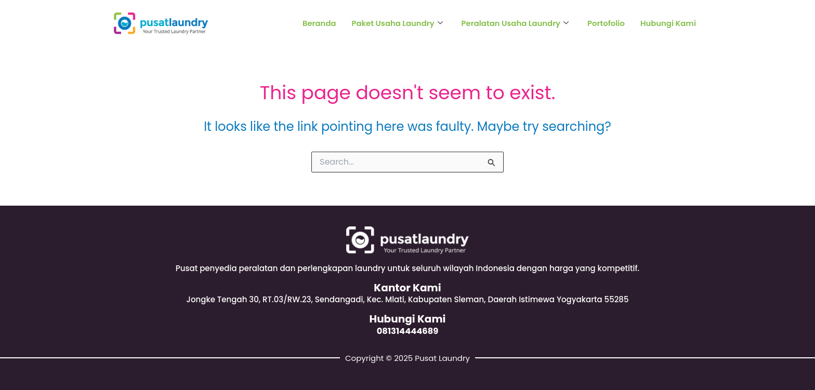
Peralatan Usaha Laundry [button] (513, 23)
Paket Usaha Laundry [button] (394, 23)
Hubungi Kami (667, 23)
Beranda (315, 23)
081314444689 (407, 331)
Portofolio (605, 23)
